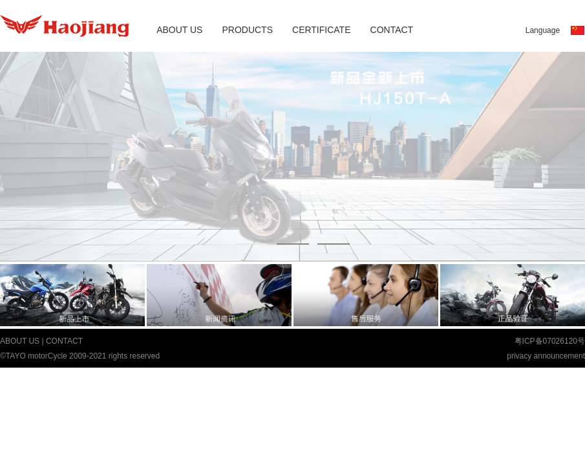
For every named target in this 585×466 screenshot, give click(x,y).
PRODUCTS (247, 30)
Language (543, 30)
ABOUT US (179, 30)
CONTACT (392, 30)
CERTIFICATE (321, 30)
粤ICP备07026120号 (550, 341)
